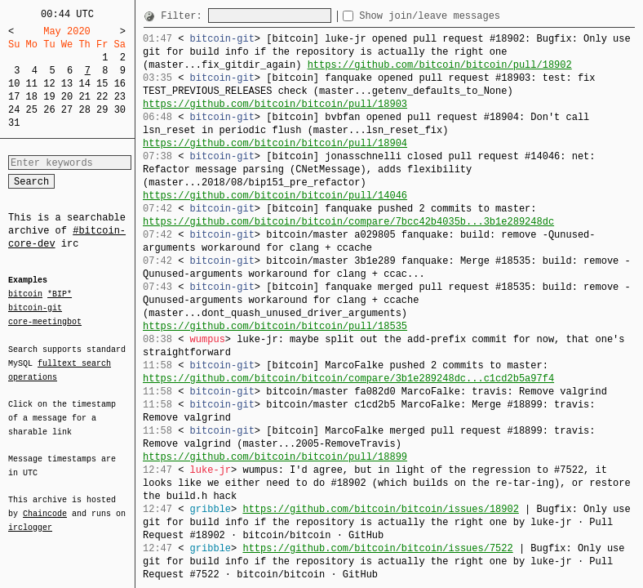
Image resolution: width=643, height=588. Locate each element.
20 (67, 97)
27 (67, 110)
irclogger (30, 517)
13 (67, 84)
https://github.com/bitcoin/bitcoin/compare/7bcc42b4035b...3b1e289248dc (348, 222)
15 (102, 84)
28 (84, 110)
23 (120, 97)
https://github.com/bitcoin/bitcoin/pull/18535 (275, 326)
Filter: (184, 16)
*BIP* (59, 295)
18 (32, 97)
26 (49, 110)
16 (120, 84)
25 (32, 110)
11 (32, 84)
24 (14, 110)
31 (14, 123)
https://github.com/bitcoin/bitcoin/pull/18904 (275, 143)
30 (120, 110)
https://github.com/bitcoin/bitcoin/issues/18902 (380, 509)
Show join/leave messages (459, 16)
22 (102, 97)
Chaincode (45, 504)
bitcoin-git (35, 308)
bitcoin (25, 295)
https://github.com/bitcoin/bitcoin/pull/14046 (275, 196)
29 (102, 110)
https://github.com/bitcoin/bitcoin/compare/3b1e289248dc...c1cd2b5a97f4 (348, 378)
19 (49, 97)
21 (84, 97)
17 (14, 97)
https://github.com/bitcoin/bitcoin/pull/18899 (275, 457)
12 (49, 84)
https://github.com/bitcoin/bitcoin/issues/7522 (377, 548)
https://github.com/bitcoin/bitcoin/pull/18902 (440, 65)
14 (84, 84)
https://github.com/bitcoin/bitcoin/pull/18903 (275, 104)
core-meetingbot (45, 321)
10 (14, 84)
